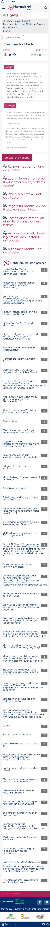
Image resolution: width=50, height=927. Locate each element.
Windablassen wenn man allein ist (21, 744)
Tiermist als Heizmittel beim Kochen (19, 360)
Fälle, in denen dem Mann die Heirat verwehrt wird (20, 313)
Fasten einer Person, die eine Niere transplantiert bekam (24, 221)
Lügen (6, 725)
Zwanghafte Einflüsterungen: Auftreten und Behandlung (20, 802)
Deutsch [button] (7, 1)
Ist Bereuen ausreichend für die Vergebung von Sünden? (21, 523)
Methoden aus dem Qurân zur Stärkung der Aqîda (21, 534)
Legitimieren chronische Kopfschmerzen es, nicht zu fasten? (24, 182)
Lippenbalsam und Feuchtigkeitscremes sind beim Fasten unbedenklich (21, 443)
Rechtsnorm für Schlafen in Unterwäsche (19, 348)
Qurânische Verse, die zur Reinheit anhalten (18, 565)
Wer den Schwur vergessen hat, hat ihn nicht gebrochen (21, 780)
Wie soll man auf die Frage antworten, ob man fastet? (18, 431)
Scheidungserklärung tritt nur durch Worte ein (20, 498)
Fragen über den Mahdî (17, 734)
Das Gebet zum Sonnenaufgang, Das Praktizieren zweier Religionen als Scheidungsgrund (22, 299)
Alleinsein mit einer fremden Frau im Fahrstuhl (19, 791)
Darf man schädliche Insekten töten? (20, 769)
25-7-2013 (43, 50)
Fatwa (10, 15)
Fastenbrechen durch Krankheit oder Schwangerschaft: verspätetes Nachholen (21, 757)
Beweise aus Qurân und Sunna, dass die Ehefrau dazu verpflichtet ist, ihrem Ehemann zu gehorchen (23, 686)
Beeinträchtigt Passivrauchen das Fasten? (20, 814)
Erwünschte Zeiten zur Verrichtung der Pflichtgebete (20, 456)
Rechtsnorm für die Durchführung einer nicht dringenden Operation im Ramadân (24, 826)
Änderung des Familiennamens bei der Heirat (21, 594)
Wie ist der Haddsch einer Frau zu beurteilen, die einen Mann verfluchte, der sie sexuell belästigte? (24, 634)
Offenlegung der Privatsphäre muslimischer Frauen (20, 881)
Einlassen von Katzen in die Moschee (19, 324)
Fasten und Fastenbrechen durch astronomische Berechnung (19, 285)
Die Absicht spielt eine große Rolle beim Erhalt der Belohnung (19, 850)
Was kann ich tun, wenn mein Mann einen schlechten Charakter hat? (20, 399)
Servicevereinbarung (11, 894)
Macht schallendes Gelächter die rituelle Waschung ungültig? (21, 646)
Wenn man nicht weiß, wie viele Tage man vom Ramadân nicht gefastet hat (21, 510)
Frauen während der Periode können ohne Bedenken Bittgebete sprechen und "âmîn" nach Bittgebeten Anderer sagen (24, 384)
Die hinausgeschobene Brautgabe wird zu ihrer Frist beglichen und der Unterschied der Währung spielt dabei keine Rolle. (23, 713)
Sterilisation (10, 421)
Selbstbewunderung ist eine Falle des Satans (19, 700)
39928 (7, 50)
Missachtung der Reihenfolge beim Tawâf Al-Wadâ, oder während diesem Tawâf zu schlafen (23, 658)
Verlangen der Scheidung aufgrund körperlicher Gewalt (20, 371)
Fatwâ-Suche (13, 38)
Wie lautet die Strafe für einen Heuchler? (20, 838)
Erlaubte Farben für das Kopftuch (17, 467)
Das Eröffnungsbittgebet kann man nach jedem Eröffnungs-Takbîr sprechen (21, 620)
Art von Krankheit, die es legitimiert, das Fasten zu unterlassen (24, 237)
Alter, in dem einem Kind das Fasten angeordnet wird (19, 411)
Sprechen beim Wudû (15, 488)
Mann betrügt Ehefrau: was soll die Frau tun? (21, 478)
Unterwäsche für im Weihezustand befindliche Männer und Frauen (18, 271)
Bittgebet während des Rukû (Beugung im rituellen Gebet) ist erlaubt (21, 672)
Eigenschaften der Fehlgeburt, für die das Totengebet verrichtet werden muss (21, 336)
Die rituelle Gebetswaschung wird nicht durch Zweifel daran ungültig (21, 607)
